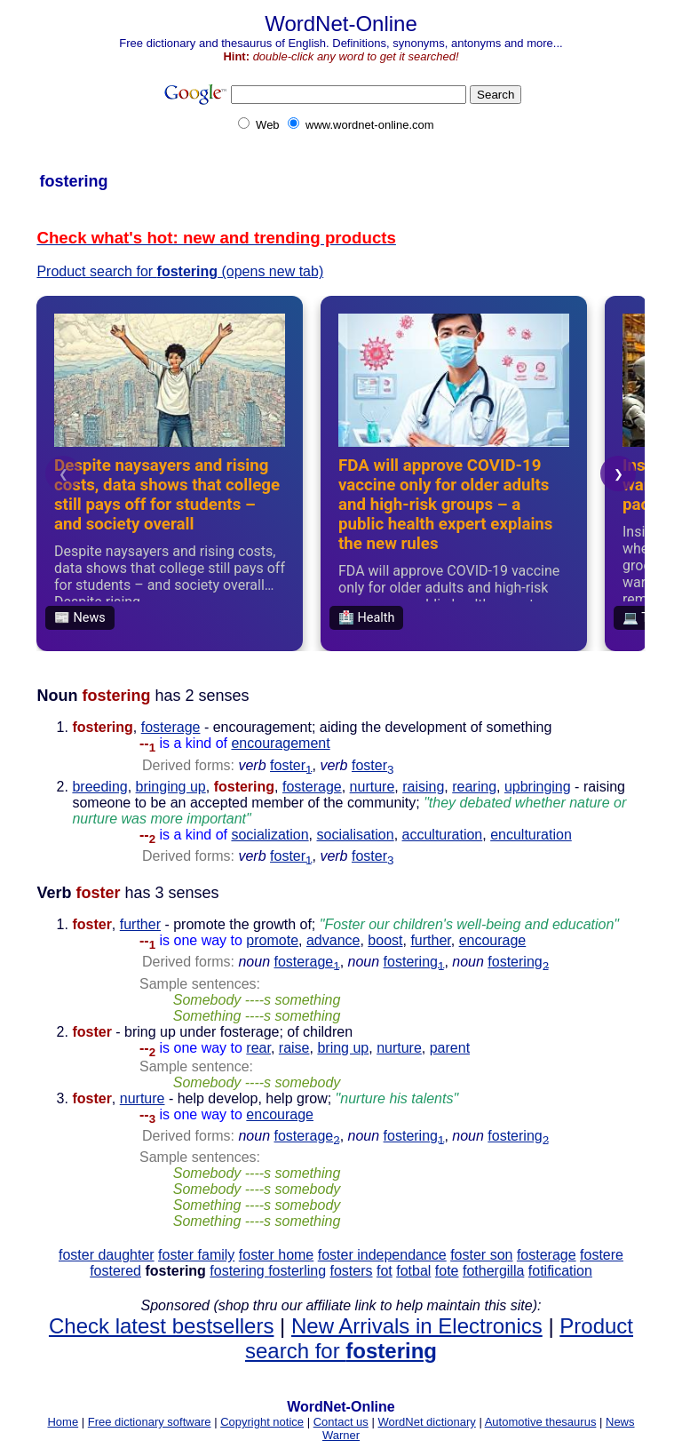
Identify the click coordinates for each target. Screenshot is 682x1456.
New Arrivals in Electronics (417, 1326)
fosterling (297, 1270)
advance (333, 940)
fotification (560, 1270)
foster (291, 765)
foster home (276, 1254)
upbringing (537, 786)
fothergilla (493, 1270)
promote (272, 940)
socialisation (355, 834)
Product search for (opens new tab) (179, 271)
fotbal (413, 1270)
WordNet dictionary (426, 1421)
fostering (414, 961)
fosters (351, 1270)
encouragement (280, 743)
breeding (99, 786)
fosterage (171, 727)
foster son (481, 1254)
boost (385, 940)
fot (385, 1270)
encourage (493, 940)
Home (62, 1421)
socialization (269, 834)
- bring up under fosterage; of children (212, 1039)
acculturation (442, 834)
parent (450, 1047)
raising (423, 786)
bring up (343, 1047)
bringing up (171, 786)
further (140, 924)
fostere (601, 1254)
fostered (115, 1270)
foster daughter (107, 1254)
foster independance (382, 1254)
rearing (474, 786)
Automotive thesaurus (541, 1421)
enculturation (531, 834)
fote (447, 1270)
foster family (196, 1254)
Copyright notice (262, 1421)
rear (258, 1047)
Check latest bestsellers (161, 1326)
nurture (372, 786)
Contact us (341, 1421)
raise (294, 1047)
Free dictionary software (149, 1421)
